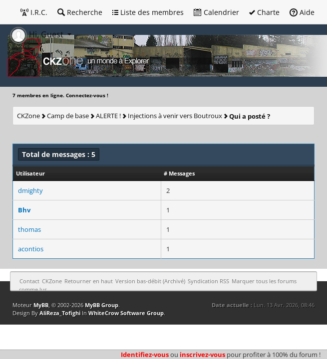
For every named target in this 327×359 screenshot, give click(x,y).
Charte (264, 12)
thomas (29, 229)
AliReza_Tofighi (59, 313)
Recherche (79, 12)
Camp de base (68, 115)
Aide (302, 12)
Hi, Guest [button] (37, 34)
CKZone (28, 115)
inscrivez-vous (202, 354)
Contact (29, 281)
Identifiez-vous (145, 354)
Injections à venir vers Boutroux (175, 115)
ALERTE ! (108, 115)
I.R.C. (33, 12)
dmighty (30, 190)
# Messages (179, 173)
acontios (30, 248)
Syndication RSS (208, 281)
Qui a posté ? (249, 116)
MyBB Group (101, 305)
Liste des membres (148, 12)
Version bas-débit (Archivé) (150, 281)
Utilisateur (30, 173)
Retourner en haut (88, 281)
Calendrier (216, 12)
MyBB (40, 305)
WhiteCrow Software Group (126, 313)
